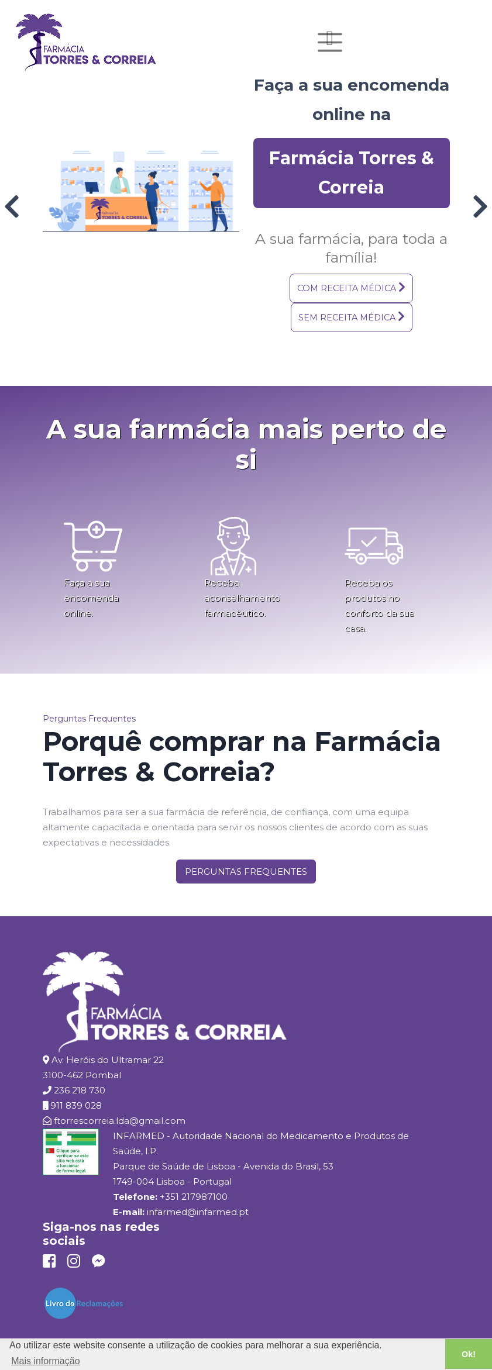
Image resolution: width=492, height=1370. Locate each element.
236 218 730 (79, 1090)
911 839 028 (76, 1105)
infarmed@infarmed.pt (198, 1211)
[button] (351, 288)
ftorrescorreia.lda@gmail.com (119, 1120)
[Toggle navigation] (330, 42)
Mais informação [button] (45, 1361)
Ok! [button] (469, 1354)
